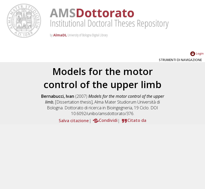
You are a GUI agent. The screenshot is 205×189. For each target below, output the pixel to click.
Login (197, 53)
